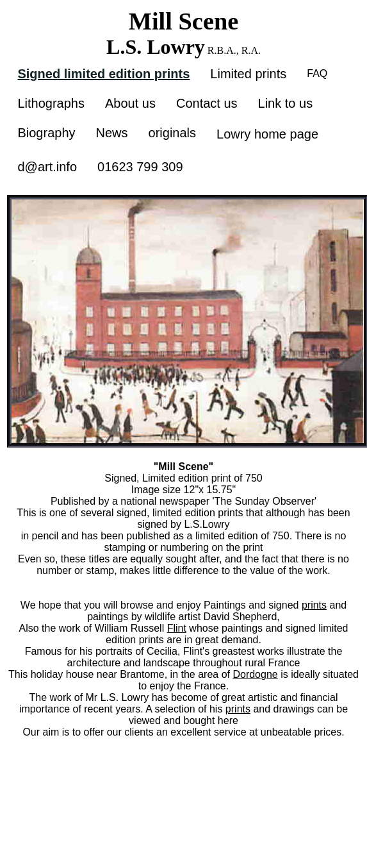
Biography (46, 133)
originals (172, 133)
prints (314, 605)
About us (130, 103)
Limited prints (248, 74)
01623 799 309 (140, 167)
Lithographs (51, 103)
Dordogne (254, 674)
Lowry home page (267, 134)
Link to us (285, 103)
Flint (176, 628)
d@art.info (47, 167)
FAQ (317, 73)
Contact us (207, 103)
